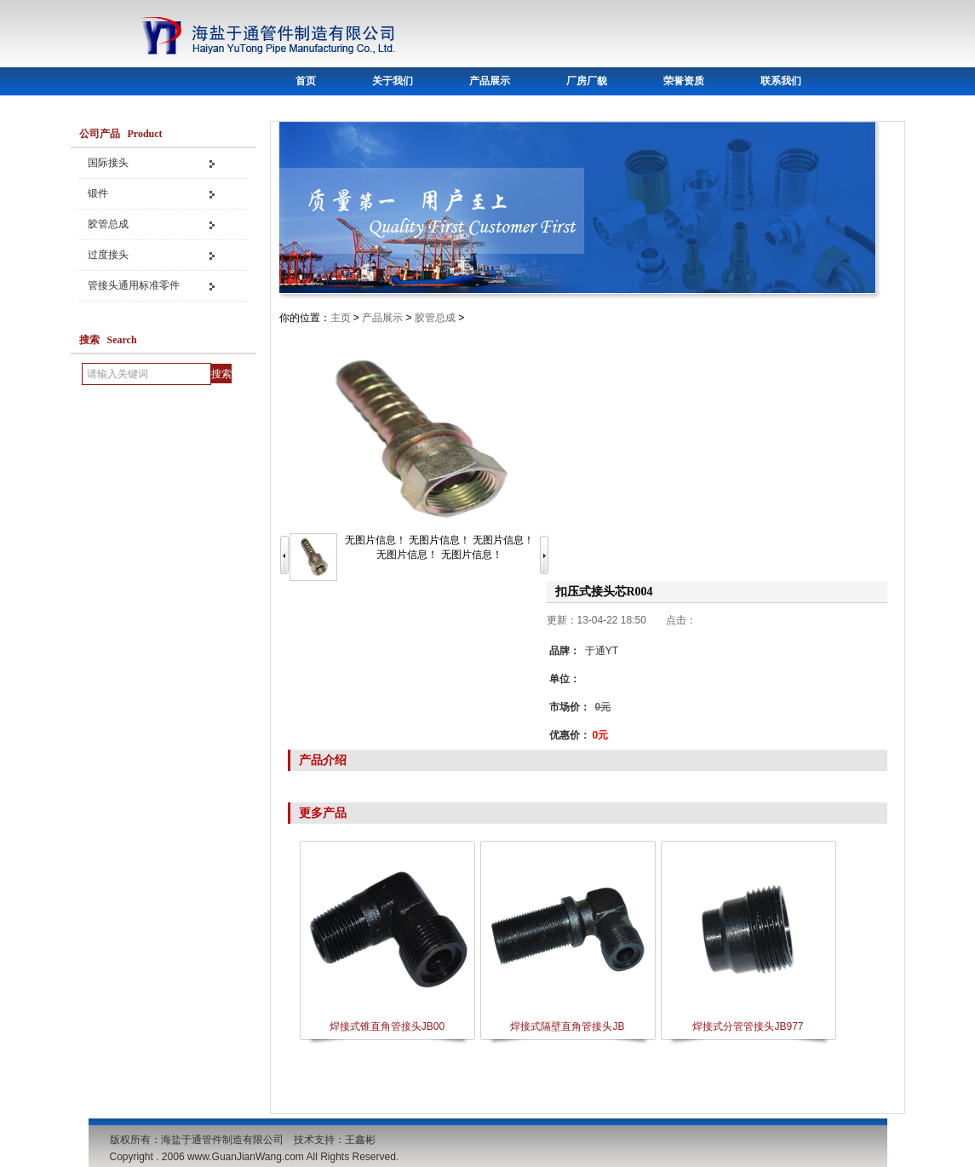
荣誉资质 (683, 81)
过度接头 (108, 255)
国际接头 (108, 163)
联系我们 (780, 81)
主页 (340, 318)
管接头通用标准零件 (134, 285)
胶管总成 (108, 224)
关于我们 (392, 81)
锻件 (98, 193)
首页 (305, 81)
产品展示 (489, 81)
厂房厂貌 (586, 81)
